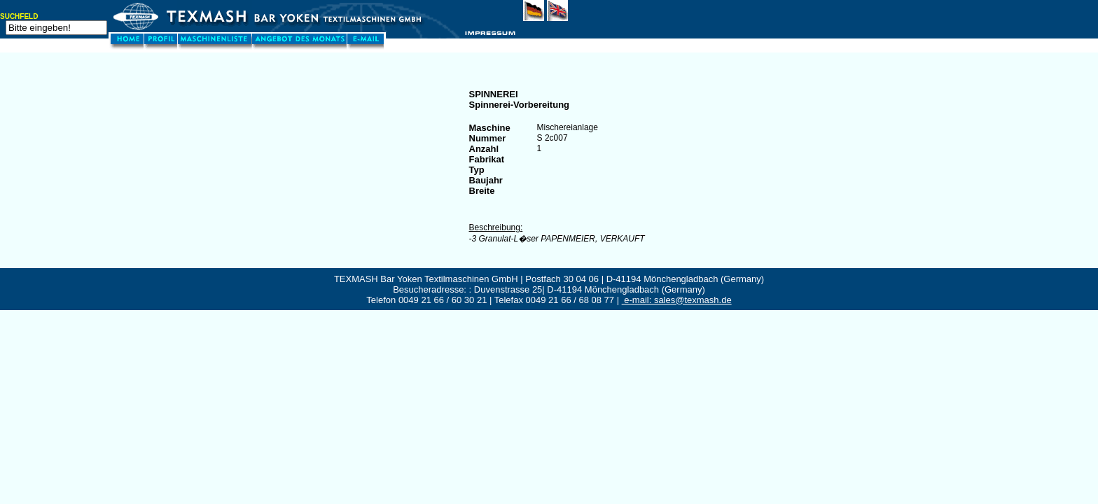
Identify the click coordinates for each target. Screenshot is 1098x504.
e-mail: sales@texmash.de (677, 300)
